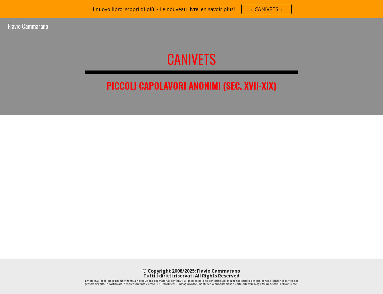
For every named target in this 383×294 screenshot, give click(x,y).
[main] (191, 67)
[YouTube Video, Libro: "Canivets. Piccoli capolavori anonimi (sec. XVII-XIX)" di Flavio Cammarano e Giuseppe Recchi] (191, 187)
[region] (191, 9)
